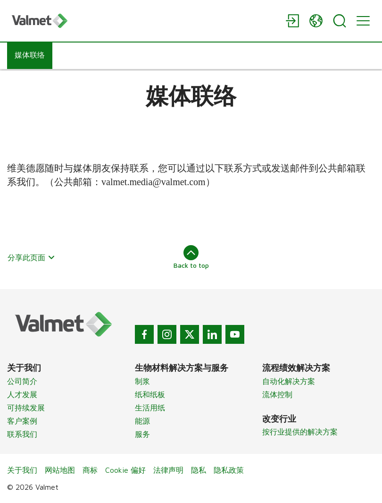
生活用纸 (150, 407)
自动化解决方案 (288, 381)
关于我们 (22, 470)
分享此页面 (31, 257)
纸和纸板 (150, 394)
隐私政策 (229, 470)
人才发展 (22, 394)
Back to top (191, 257)
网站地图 (60, 470)
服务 (142, 434)
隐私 (198, 470)
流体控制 (277, 394)
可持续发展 (26, 407)
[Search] (339, 21)
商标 (90, 470)
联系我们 (22, 434)
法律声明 (168, 470)
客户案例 (22, 421)
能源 (142, 421)
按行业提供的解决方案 (300, 431)
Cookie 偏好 (125, 470)
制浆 (142, 381)
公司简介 (22, 381)
